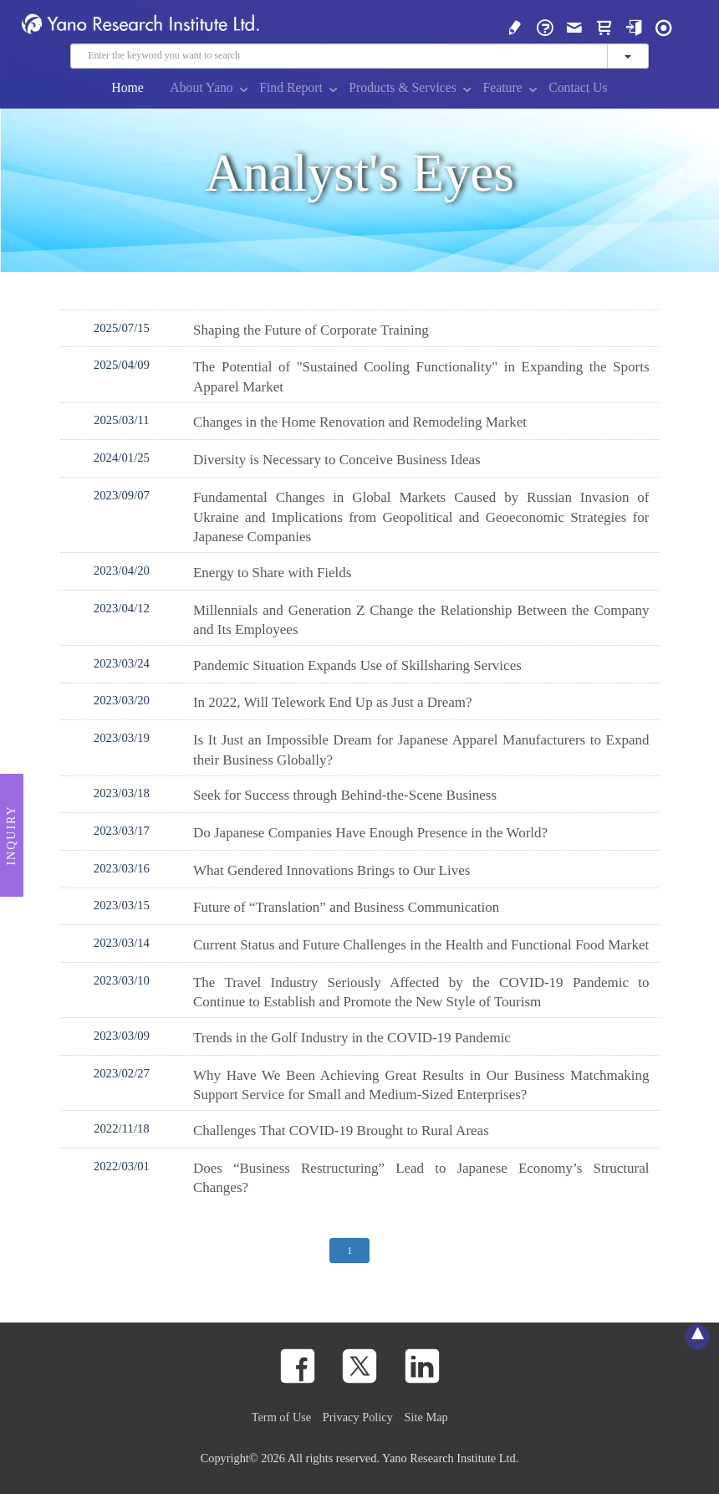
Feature (502, 87)
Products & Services (402, 87)
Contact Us (577, 87)
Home (127, 87)
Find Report (291, 87)
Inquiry (11, 835)
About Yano (201, 87)
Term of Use (281, 1417)
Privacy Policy (358, 1417)
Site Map (426, 1417)
